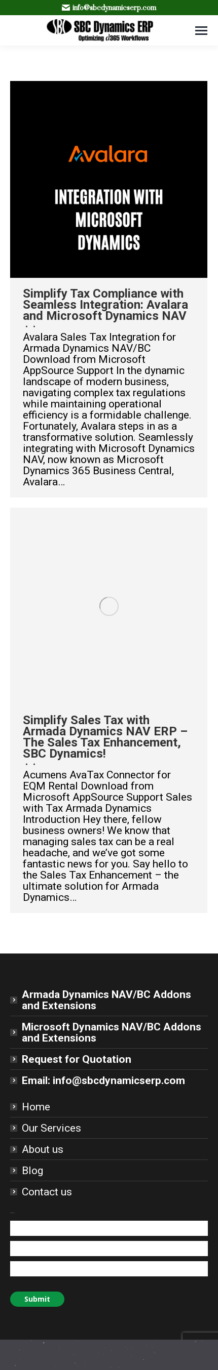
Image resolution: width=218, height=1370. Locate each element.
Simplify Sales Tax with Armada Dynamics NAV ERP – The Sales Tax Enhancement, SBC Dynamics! (105, 737)
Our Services (51, 1128)
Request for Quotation (76, 1059)
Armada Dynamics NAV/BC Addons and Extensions (106, 1000)
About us (42, 1149)
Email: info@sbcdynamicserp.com (103, 1080)
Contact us (47, 1191)
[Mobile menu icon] (201, 30)
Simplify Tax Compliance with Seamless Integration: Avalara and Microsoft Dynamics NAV (105, 304)
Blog (32, 1170)
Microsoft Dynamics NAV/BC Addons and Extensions (111, 1032)
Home (36, 1106)
